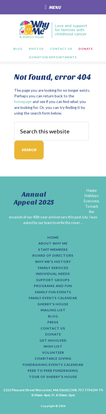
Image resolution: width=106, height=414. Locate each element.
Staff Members (53, 249)
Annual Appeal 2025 (34, 199)
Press (53, 322)
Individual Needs (53, 274)
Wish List (53, 346)
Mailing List (53, 310)
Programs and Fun (53, 286)
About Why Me (53, 243)
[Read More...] (38, 228)
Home (53, 237)
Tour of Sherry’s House (53, 377)
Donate (53, 334)
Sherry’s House (53, 304)
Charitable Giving (53, 358)
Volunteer (53, 352)
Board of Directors (53, 255)
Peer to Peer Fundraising (53, 370)
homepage (23, 101)
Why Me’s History (53, 261)
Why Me (53, 29)
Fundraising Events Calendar (53, 364)
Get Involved (53, 340)
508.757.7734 (81, 390)
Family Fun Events (53, 292)
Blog (53, 316)
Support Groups (53, 280)
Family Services (53, 268)
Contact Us (53, 328)
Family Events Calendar (53, 298)
